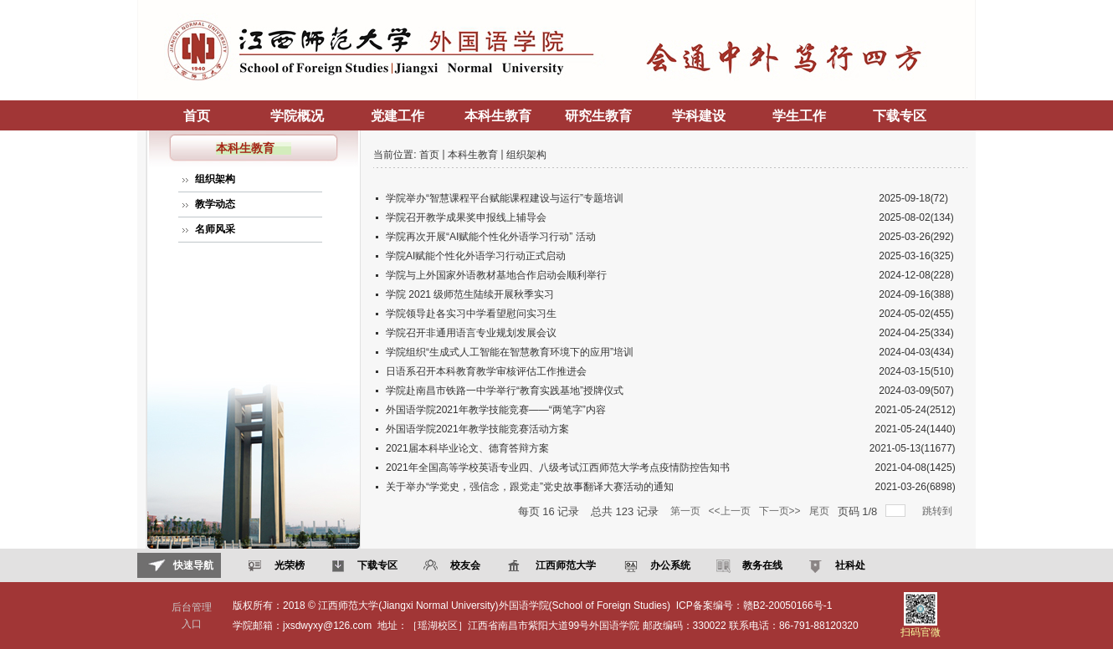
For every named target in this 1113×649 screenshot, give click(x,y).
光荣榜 (287, 565)
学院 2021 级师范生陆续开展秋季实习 (470, 294)
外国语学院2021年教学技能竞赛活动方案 (477, 429)
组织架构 (215, 179)
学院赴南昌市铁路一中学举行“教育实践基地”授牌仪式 (504, 390)
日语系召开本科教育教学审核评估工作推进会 (486, 371)
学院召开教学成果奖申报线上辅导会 (466, 217)
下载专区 (899, 116)
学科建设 (699, 116)
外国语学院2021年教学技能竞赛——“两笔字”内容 (496, 410)
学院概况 (297, 116)
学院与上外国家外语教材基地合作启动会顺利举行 (496, 275)
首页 (196, 116)
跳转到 (938, 511)
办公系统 (668, 565)
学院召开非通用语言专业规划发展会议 (471, 333)
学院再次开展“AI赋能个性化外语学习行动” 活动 (491, 237)
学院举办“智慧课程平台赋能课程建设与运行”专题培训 (504, 198)
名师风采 (215, 229)
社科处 (848, 565)
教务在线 (760, 565)
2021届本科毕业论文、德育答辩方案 (467, 448)
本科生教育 (497, 116)
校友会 (463, 565)
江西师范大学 (563, 565)
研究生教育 (598, 116)
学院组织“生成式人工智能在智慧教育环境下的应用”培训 (509, 352)
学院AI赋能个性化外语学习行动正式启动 (476, 256)
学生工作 (799, 116)
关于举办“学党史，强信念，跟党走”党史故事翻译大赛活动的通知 (530, 487)
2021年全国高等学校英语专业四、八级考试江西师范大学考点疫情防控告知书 (558, 467)
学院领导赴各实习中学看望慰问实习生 (471, 313)
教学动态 (215, 204)
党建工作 (397, 116)
